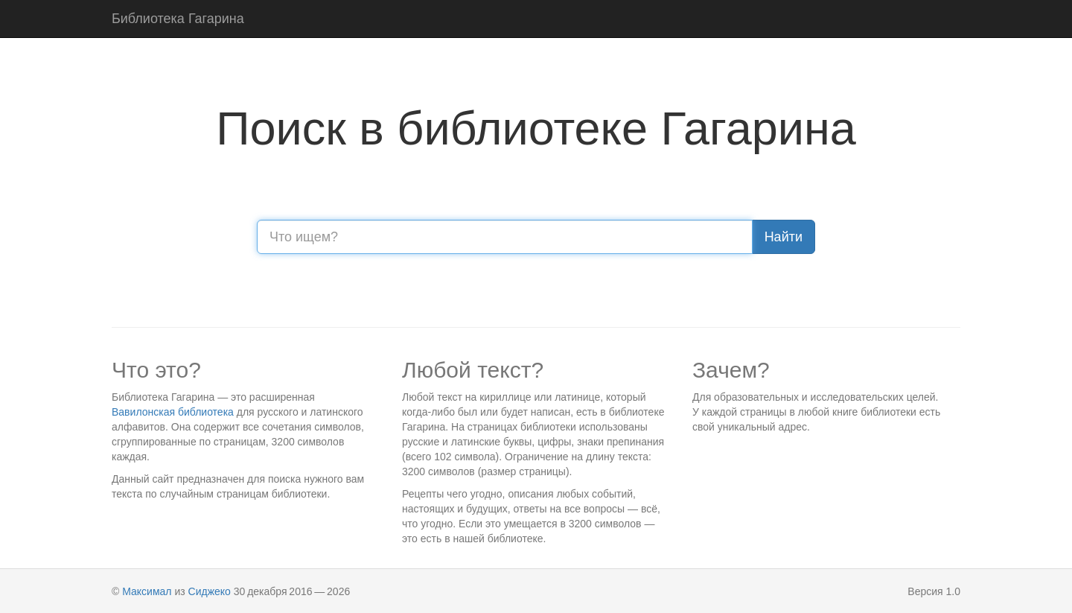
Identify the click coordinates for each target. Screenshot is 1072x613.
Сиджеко (209, 591)
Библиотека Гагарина (178, 18)
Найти (784, 236)
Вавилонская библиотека (173, 412)
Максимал (146, 591)
